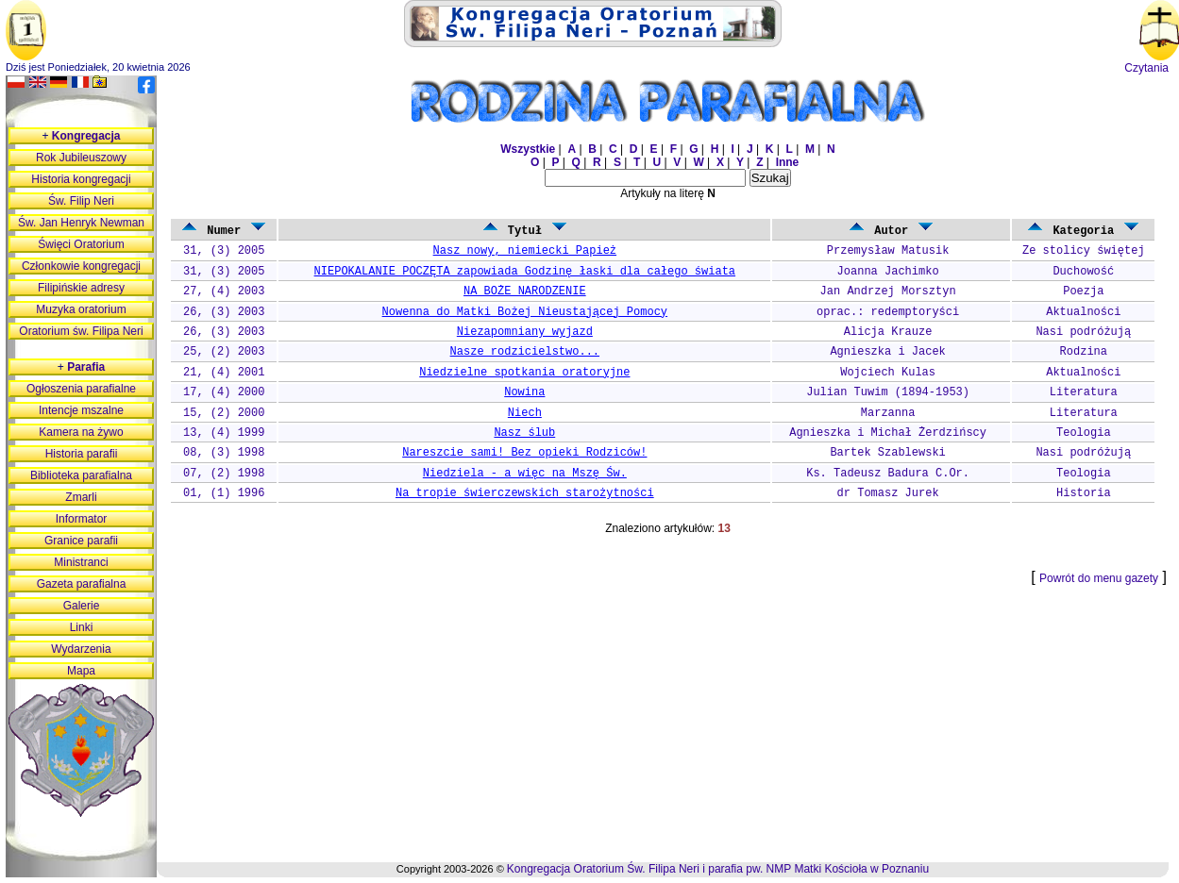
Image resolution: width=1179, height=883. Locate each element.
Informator (82, 518)
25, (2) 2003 (223, 351)
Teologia (1083, 433)
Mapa (81, 670)
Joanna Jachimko (888, 271)
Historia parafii (81, 453)
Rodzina (1083, 351)
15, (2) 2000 (223, 413)
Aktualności (1083, 312)
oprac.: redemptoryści (888, 312)
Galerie (81, 605)
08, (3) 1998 (223, 452)
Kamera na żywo (81, 432)
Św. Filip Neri (81, 201)
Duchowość (1083, 271)
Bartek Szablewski (887, 452)
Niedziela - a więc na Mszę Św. (525, 473)
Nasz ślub (524, 433)
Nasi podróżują (1083, 332)
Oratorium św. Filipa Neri (81, 331)
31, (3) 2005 (223, 251)
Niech (525, 413)
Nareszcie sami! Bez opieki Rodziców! (524, 452)
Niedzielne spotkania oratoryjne (524, 372)
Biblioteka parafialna (81, 475)
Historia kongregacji (80, 179)
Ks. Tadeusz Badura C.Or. (887, 473)
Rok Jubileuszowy (81, 157)
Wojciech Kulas (887, 372)
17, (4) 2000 (223, 392)
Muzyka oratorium (81, 309)
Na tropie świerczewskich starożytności (525, 493)
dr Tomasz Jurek (888, 493)
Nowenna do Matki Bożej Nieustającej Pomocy (524, 312)
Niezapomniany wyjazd (525, 332)
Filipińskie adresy (81, 287)
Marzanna (888, 413)
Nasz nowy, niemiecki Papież (524, 251)
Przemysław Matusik (888, 251)
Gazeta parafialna (81, 584)
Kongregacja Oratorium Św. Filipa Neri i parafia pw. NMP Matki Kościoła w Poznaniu (718, 868)
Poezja (1083, 291)
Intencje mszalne (81, 410)
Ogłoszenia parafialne (81, 388)
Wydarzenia (80, 649)
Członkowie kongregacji (81, 266)
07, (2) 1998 (223, 473)
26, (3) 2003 (223, 312)
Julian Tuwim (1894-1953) (887, 392)
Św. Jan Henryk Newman (81, 222)
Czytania (1146, 68)
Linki (81, 627)
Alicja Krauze (888, 332)
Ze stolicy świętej (1083, 251)
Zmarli (80, 497)
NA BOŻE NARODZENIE (524, 291)
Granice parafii (81, 540)
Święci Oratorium (81, 244)
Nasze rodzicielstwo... (524, 351)
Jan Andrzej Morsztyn (888, 291)
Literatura (1084, 392)
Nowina (524, 392)
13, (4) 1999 (223, 433)
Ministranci (81, 562)
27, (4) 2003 (223, 291)
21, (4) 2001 (223, 372)
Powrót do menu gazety (1098, 578)
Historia (1083, 493)
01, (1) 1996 (223, 493)
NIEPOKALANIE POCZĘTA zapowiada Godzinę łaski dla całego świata (524, 271)
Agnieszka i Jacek (887, 351)
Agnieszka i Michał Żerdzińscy (887, 433)
